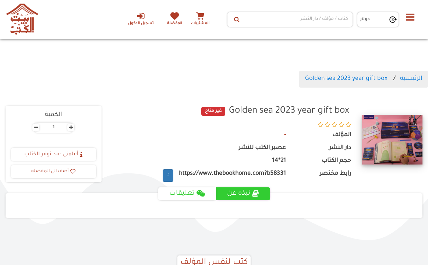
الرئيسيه (411, 78)
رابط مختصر (335, 174)
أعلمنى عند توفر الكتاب (53, 155)
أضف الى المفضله (53, 171)
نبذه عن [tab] (243, 193)
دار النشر (340, 148)
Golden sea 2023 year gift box (346, 78)
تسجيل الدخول (140, 19)
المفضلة (174, 24)
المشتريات (200, 24)
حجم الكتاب (336, 161)
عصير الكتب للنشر (262, 148)
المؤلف (341, 135)
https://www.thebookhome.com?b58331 (232, 174)
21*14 (279, 161)
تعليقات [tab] (187, 193)
